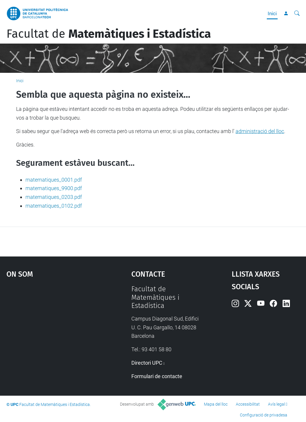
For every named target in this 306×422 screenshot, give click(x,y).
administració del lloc (259, 131)
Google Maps (52, 329)
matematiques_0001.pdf (53, 180)
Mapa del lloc (216, 404)
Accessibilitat (248, 404)
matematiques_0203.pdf (53, 197)
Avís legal (276, 404)
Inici (272, 13)
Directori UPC (146, 363)
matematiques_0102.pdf (53, 206)
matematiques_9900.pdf (53, 188)
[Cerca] (297, 13)
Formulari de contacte (156, 376)
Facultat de (108, 34)
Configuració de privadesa (263, 415)
